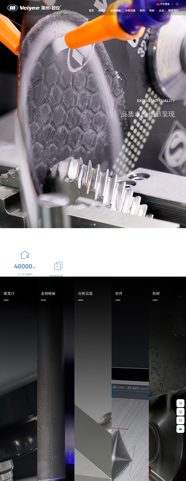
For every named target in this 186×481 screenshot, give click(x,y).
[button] (91, 224)
